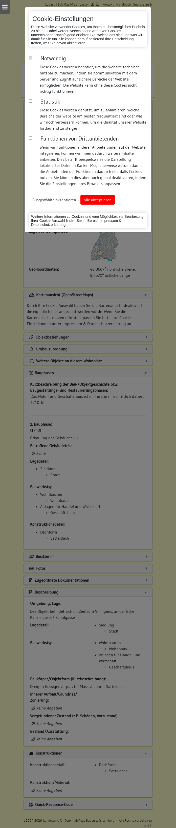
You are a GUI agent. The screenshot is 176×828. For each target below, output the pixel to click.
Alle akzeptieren (98, 199)
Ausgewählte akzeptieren (54, 199)
